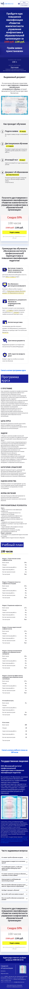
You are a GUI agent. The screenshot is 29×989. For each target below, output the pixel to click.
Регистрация (24, 5)
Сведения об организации (7, 967)
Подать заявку (14, 232)
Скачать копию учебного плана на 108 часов (14, 751)
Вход (24, 2)
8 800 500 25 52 (8, 4)
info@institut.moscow (19, 982)
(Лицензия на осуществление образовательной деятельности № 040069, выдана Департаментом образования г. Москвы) (14, 838)
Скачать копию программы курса (13, 370)
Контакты (3, 971)
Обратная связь (4, 973)
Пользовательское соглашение (14, 985)
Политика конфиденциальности (14, 986)
